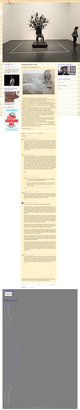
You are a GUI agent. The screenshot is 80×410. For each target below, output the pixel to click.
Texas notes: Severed (10, 370)
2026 (7, 305)
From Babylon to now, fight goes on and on (14, 350)
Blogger (46, 407)
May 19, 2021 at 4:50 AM (33, 138)
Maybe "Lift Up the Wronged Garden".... (13, 347)
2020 (7, 392)
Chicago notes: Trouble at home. (12, 333)
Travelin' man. (9, 380)
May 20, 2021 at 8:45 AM (30, 254)
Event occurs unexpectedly (11, 375)
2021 (7, 314)
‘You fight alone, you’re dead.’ (12, 330)
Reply (25, 150)
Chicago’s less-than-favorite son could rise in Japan (15, 359)
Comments (7, 295)
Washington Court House (11, 338)
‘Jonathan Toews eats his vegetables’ (13, 343)
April (8, 384)
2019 (7, 393)
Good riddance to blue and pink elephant (13, 361)
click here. (32, 128)
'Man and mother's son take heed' (12, 349)
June (8, 326)
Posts (6, 292)
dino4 (39, 407)
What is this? (60, 89)
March (8, 386)
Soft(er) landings (9, 377)
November (9, 318)
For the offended (61, 82)
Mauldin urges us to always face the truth (13, 354)
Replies (26, 175)
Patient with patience (10, 368)
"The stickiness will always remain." (13, 352)
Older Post (53, 284)
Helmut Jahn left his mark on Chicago (13, 366)
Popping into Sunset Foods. (11, 331)
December (9, 316)
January (8, 389)
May (8, 328)
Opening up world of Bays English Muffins (14, 363)
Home (38, 284)
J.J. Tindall (26, 138)
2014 (7, 402)
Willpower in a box (9, 342)
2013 (7, 404)
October (8, 319)
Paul (27, 177)
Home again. (8, 373)
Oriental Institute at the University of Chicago (40, 106)
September (9, 321)
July (7, 324)
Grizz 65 (25, 202)
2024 (7, 309)
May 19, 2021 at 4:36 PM (33, 177)
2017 (7, 397)
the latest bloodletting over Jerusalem (41, 123)
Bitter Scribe (26, 192)
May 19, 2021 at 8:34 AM (30, 154)
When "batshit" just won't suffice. (12, 356)
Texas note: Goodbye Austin (11, 382)
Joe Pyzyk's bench (9, 378)
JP (24, 254)
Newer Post (24, 284)
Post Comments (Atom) (31, 287)
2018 (7, 395)
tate (25, 154)
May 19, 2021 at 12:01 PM (34, 192)
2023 (7, 311)
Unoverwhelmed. (9, 336)
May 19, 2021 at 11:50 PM (32, 202)
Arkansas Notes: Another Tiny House (13, 357)
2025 (7, 307)
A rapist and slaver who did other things (13, 335)
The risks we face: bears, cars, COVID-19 (14, 371)
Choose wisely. (9, 340)
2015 (7, 400)
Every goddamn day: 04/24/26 (26, 6)
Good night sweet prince (9, 67)
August (8, 323)
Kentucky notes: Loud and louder (12, 345)
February (8, 388)
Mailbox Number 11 (10, 364)
